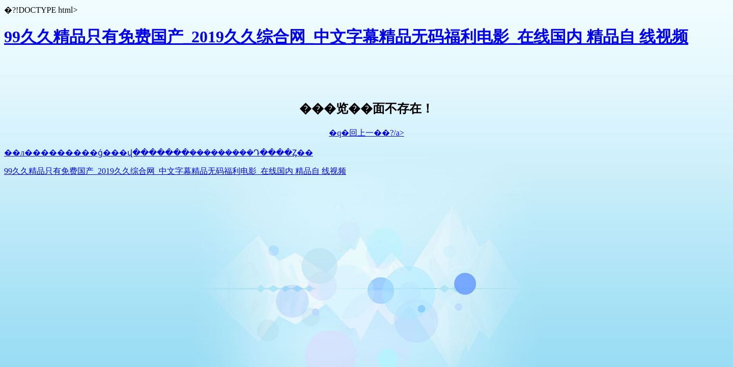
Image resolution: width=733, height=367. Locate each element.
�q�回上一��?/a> (366, 132)
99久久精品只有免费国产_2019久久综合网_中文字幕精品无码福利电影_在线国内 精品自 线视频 (346, 37)
